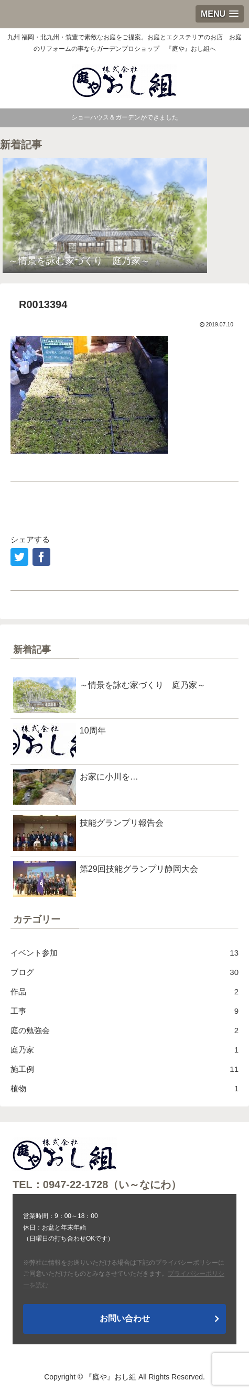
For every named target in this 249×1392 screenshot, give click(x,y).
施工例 (124, 1069)
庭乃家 (124, 1050)
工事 (124, 1011)
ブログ (124, 972)
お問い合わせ (125, 1318)
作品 (124, 991)
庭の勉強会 (124, 1030)
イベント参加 (124, 953)
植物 (124, 1088)
